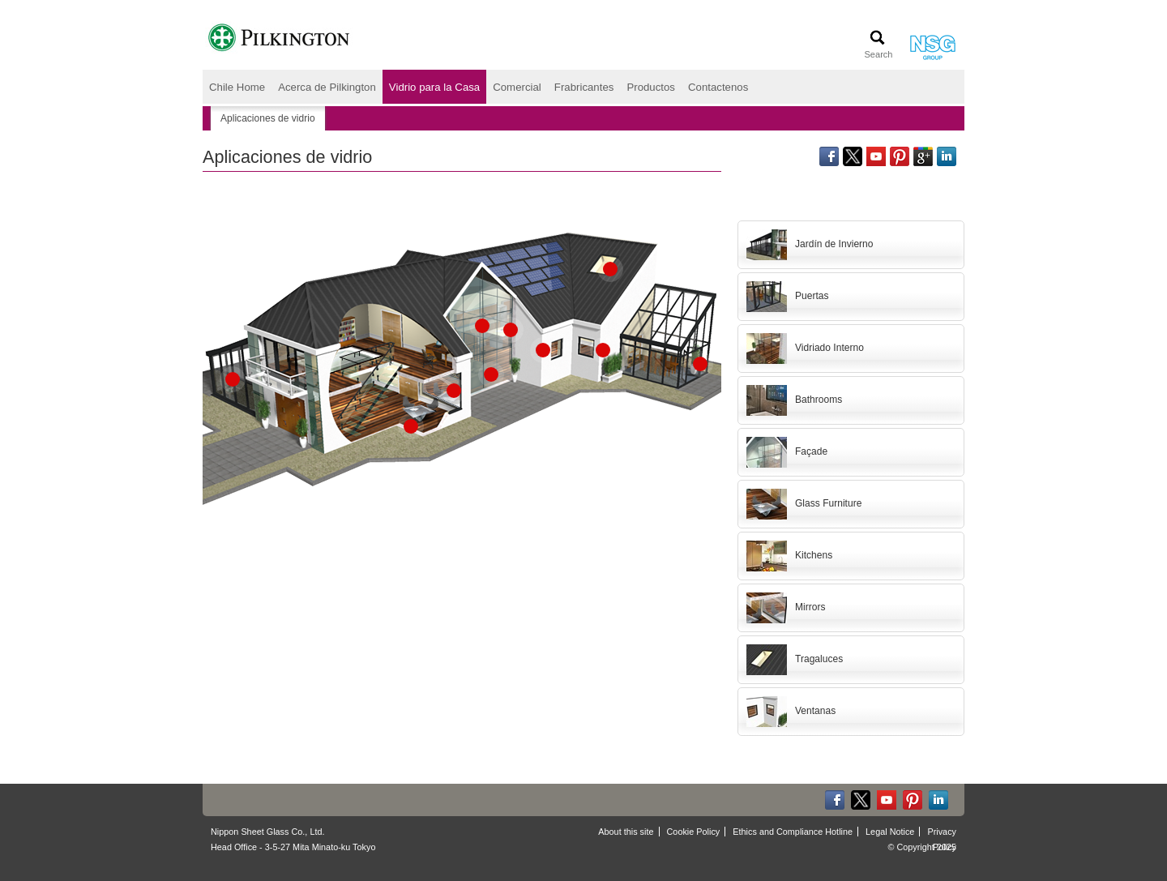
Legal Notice (890, 831)
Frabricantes (584, 87)
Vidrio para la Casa (434, 87)
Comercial (517, 87)
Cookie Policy (693, 831)
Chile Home (237, 87)
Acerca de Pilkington (327, 87)
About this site (625, 831)
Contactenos (718, 87)
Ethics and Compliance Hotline (793, 831)
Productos (650, 87)
